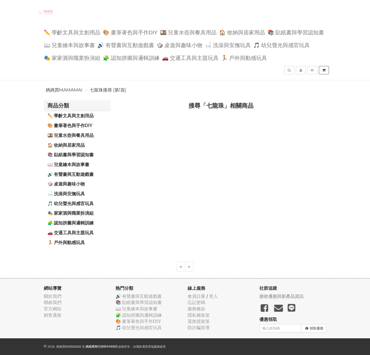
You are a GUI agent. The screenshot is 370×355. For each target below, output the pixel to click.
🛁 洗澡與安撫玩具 (228, 45)
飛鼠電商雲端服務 (148, 346)
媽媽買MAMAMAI (64, 90)
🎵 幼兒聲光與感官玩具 (281, 45)
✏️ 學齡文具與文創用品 (72, 32)
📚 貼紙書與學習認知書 (295, 32)
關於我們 (52, 296)
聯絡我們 (52, 302)
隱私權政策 (199, 315)
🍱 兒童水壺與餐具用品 (188, 32)
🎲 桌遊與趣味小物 (180, 45)
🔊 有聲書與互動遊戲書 (125, 45)
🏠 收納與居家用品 (242, 32)
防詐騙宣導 (199, 327)
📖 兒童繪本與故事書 (69, 45)
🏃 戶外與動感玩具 (244, 57)
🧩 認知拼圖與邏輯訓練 (131, 57)
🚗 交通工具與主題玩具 (190, 57)
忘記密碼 (196, 302)
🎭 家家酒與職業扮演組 (72, 57)
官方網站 (52, 309)
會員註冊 (196, 296)
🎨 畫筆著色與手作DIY (130, 32)
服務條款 (196, 309)
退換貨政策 (199, 321)
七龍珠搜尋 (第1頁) (108, 90)
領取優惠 (314, 328)
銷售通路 (52, 315)
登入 (213, 296)
